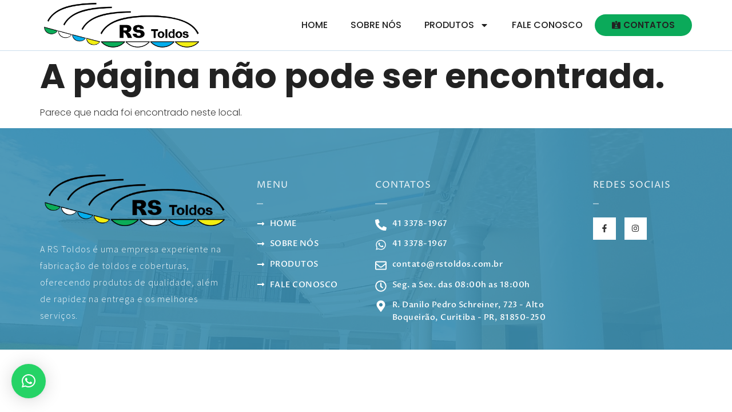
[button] (28, 381)
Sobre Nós (376, 24)
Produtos (456, 25)
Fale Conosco (547, 24)
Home (314, 24)
